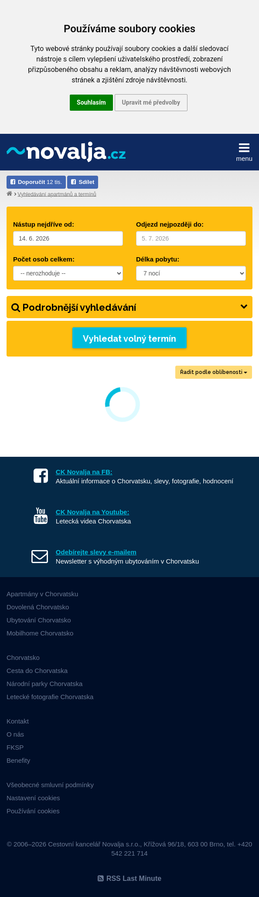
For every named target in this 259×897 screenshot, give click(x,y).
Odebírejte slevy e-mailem (96, 552)
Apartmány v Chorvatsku (42, 594)
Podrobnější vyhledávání (129, 307)
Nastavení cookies (33, 798)
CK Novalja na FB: (84, 472)
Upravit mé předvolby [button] (151, 102)
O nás (15, 734)
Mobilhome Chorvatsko (40, 633)
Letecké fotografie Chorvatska (50, 696)
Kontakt (18, 721)
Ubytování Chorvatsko (39, 620)
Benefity (18, 760)
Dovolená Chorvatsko (38, 607)
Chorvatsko (23, 657)
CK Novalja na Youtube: (93, 512)
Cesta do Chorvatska (37, 670)
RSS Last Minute (129, 878)
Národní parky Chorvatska (44, 683)
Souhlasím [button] (91, 102)
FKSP (15, 747)
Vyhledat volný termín (129, 338)
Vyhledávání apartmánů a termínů (56, 194)
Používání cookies (33, 811)
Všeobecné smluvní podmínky (50, 784)
